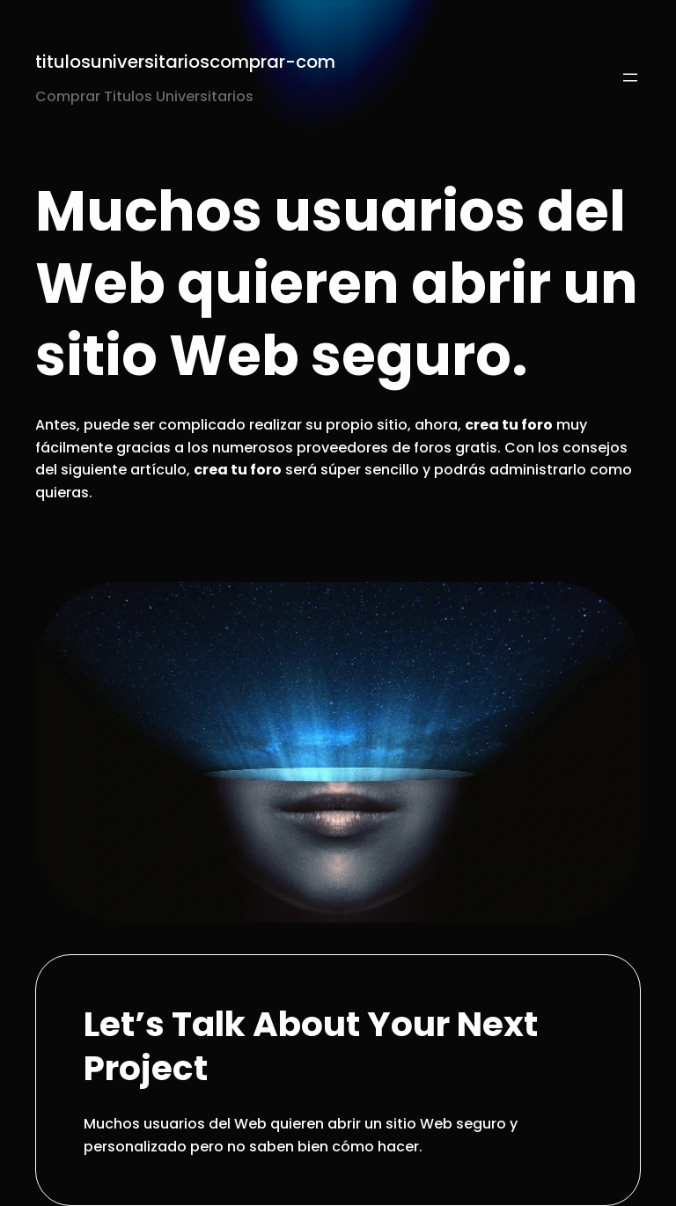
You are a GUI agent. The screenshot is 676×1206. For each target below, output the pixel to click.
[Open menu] (630, 77)
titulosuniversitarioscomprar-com (185, 61)
